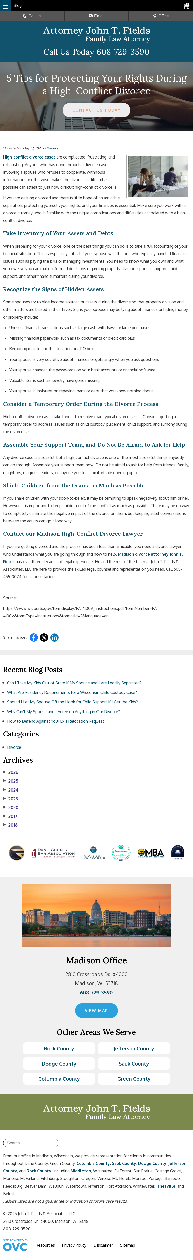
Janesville (165, 1186)
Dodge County (59, 1063)
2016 (10, 825)
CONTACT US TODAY (96, 110)
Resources (45, 1245)
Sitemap (127, 1245)
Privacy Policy (74, 1245)
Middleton (81, 1170)
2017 (10, 816)
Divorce (52, 148)
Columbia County (59, 1078)
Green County (134, 1078)
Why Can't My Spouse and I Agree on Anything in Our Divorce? (63, 711)
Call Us (32, 16)
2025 (10, 780)
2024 (11, 789)
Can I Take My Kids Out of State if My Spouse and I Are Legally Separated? (74, 682)
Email (96, 16)
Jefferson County (134, 1048)
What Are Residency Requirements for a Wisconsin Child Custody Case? (72, 692)
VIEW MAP (96, 1010)
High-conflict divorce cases (29, 157)
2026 (10, 772)
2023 (10, 798)
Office (161, 16)
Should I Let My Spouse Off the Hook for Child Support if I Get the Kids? (72, 701)
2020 (10, 807)
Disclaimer (103, 1245)
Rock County (59, 1048)
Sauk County (134, 1063)
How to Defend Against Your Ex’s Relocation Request (55, 721)
